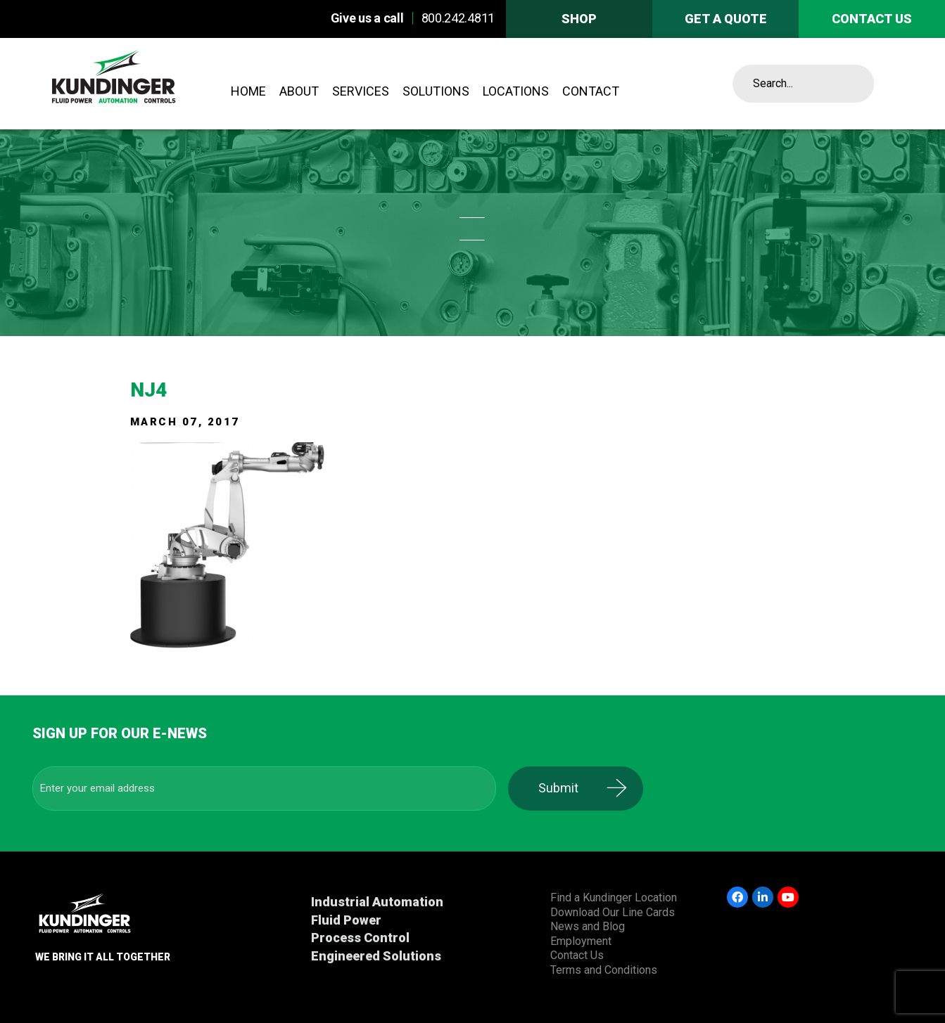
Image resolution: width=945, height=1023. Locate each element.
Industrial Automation (377, 901)
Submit (567, 787)
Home (248, 91)
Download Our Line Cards (612, 912)
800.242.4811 (458, 18)
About (299, 91)
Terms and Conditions (603, 970)
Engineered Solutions (376, 955)
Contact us (872, 18)
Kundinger (146, 84)
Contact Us (577, 955)
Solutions (435, 91)
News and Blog (587, 926)
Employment (580, 941)
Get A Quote (726, 18)
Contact (590, 91)
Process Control (360, 937)
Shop (579, 18)
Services (360, 91)
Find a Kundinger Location (613, 897)
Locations (516, 91)
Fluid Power (346, 920)
